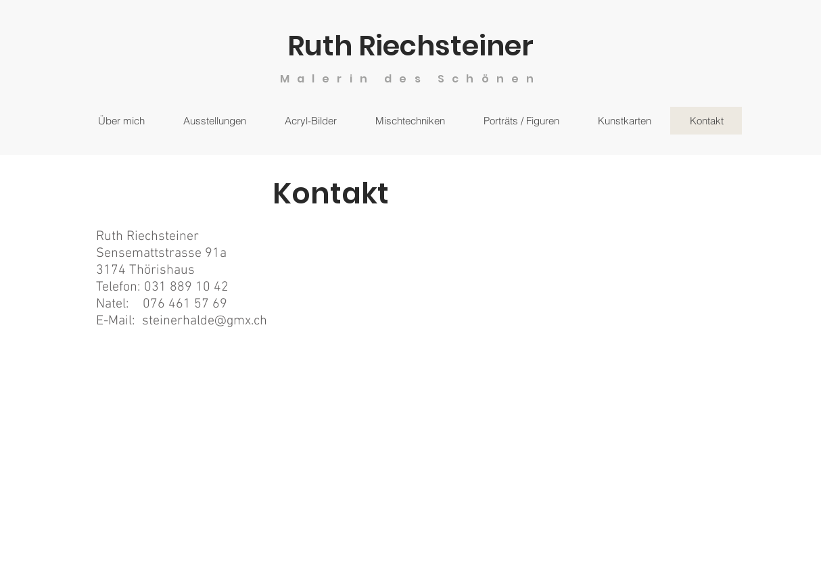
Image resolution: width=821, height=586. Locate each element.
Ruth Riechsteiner (410, 45)
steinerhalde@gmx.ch (204, 321)
